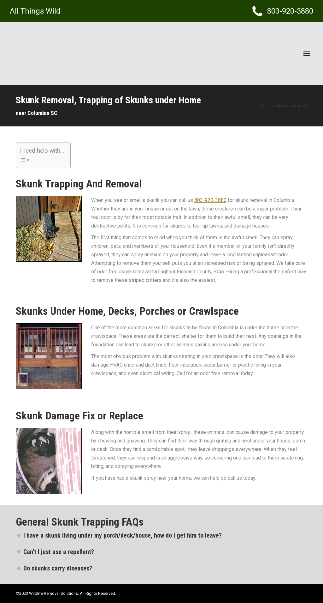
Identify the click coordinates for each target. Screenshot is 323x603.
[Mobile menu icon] (307, 53)
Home (266, 105)
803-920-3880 (210, 200)
